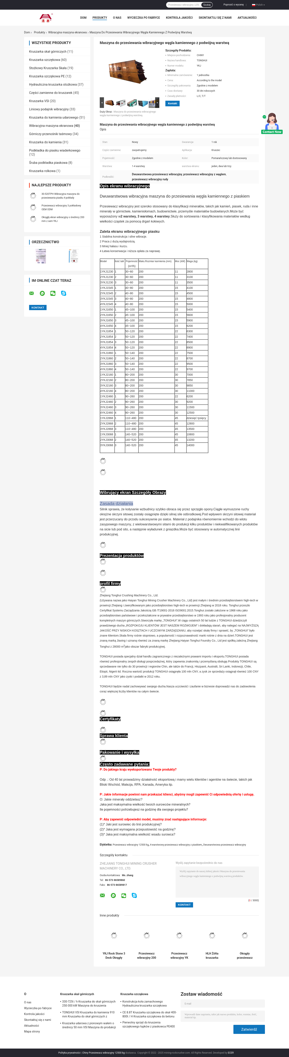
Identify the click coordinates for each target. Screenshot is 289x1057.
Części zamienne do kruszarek (50, 93)
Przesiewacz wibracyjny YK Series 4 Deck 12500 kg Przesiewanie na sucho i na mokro (179, 956)
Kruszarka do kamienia (45, 142)
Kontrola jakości (179, 17)
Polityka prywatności (69, 1052)
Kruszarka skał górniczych (47, 51)
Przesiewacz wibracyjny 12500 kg (131, 844)
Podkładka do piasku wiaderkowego (54, 150)
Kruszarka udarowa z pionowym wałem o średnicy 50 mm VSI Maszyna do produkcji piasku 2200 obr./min (89, 1026)
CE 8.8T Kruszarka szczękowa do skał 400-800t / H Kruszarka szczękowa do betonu (149, 1014)
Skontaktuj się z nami (215, 17)
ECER (231, 1052)
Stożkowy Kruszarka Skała (48, 68)
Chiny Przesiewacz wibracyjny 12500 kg (103, 1052)
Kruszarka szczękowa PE (47, 76)
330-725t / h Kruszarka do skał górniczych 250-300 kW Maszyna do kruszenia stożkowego (89, 1004)
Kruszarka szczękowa (44, 60)
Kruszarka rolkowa (42, 171)
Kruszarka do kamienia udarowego (53, 117)
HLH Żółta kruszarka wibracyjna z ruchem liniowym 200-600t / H (212, 956)
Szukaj (207, 4)
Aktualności (247, 17)
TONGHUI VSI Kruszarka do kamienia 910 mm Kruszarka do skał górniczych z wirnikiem (88, 1015)
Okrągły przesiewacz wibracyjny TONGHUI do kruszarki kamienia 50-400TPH (245, 956)
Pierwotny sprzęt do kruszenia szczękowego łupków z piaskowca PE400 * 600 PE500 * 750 (148, 1025)
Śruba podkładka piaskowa (48, 163)
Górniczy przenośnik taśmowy (50, 134)
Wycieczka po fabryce (143, 17)
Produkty (100, 17)
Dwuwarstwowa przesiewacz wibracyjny (224, 844)
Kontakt (172, 103)
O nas (117, 17)
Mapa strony (32, 1031)
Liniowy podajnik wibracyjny (49, 109)
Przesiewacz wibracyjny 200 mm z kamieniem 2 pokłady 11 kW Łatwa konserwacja (146, 956)
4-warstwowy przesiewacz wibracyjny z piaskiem (176, 844)
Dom (83, 17)
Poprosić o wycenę (234, 4)
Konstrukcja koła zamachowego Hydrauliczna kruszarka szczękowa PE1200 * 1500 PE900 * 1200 (144, 1004)
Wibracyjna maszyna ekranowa (67, 32)
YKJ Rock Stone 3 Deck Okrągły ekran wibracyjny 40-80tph (114, 956)
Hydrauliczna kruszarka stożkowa (53, 84)
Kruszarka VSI (39, 101)
